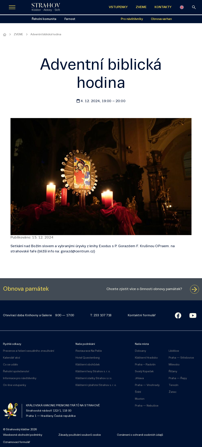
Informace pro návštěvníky (19, 378)
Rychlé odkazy (12, 344)
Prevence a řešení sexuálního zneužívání (28, 351)
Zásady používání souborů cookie (79, 435)
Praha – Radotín (145, 364)
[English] (182, 7)
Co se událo (10, 364)
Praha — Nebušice (146, 405)
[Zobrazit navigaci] (12, 7)
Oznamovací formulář (16, 442)
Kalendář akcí (11, 358)
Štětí (138, 392)
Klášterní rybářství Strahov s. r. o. (96, 385)
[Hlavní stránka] (4, 34)
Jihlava (139, 378)
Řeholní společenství (16, 371)
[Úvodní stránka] (46, 7)
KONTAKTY (163, 7)
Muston (139, 399)
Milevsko (174, 364)
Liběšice (174, 351)
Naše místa (142, 344)
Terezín (173, 385)
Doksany (140, 351)
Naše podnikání (85, 344)
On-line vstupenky (14, 385)
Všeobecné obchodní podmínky (22, 435)
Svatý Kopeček (144, 371)
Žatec (172, 392)
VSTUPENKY (118, 7)
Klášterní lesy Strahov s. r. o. (93, 371)
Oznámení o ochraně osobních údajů (140, 435)
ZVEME (141, 7)
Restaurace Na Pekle (89, 351)
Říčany (173, 371)
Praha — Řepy (178, 378)
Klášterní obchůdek (88, 364)
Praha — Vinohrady (147, 385)
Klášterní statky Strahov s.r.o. (94, 378)
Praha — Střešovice (181, 358)
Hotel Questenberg (88, 358)
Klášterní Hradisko (146, 358)
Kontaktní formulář (142, 315)
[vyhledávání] (194, 7)
